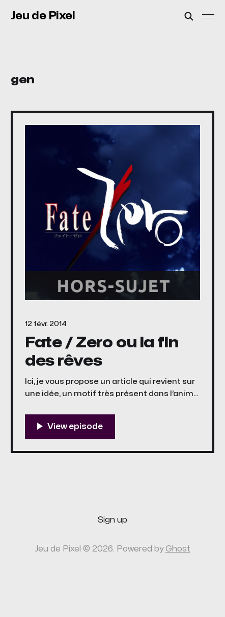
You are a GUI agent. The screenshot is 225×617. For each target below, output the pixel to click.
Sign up (112, 520)
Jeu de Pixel (43, 15)
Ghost (177, 549)
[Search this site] (188, 16)
